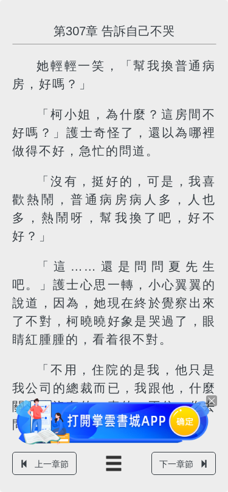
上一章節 (44, 464)
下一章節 (183, 464)
